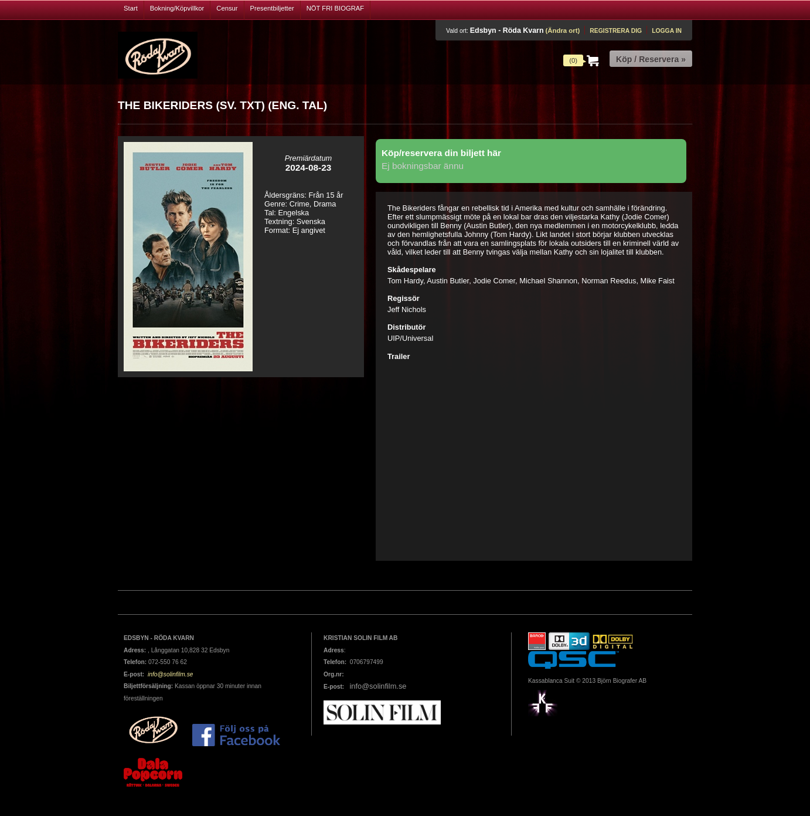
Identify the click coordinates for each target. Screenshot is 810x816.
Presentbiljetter (272, 8)
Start (131, 8)
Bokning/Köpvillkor (177, 8)
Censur (226, 8)
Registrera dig (616, 31)
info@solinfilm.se (169, 674)
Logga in (667, 31)
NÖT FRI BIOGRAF (336, 8)
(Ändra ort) (562, 30)
